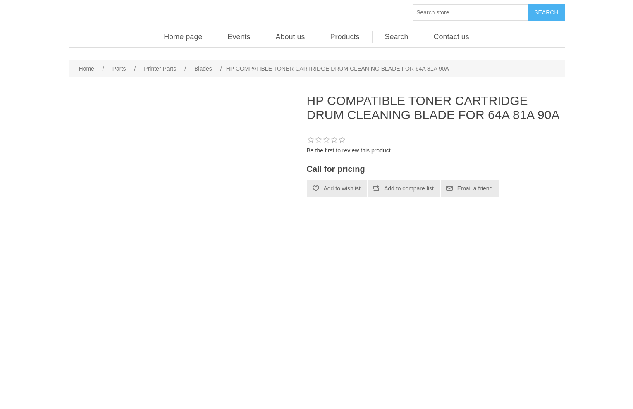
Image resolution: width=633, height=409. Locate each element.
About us (290, 37)
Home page (183, 37)
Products (345, 37)
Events (238, 37)
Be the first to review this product (349, 150)
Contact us (451, 37)
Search (396, 37)
